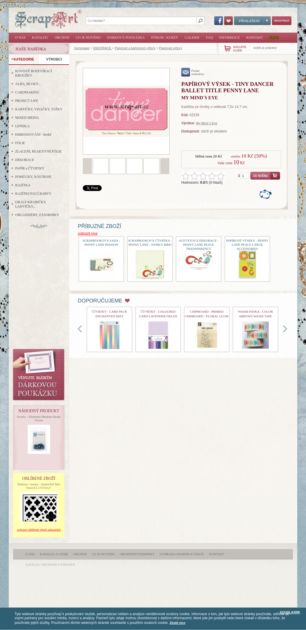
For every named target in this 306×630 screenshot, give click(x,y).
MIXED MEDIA (27, 118)
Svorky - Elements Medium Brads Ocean (39, 418)
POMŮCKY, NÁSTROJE (33, 177)
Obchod (61, 38)
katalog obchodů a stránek (50, 564)
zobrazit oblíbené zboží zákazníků (39, 529)
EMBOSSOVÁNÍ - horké (33, 134)
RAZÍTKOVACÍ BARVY (33, 194)
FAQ (209, 38)
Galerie (192, 38)
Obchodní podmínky (137, 554)
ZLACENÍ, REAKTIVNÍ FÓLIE (38, 151)
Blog (274, 38)
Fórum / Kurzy (164, 38)
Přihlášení (252, 20)
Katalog (40, 38)
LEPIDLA (22, 126)
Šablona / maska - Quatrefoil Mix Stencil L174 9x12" (38, 485)
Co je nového (88, 38)
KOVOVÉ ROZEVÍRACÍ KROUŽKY (33, 73)
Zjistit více (177, 622)
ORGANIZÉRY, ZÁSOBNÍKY (37, 215)
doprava (285, 328)
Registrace (281, 20)
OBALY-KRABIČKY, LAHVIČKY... (30, 204)
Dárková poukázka (126, 38)
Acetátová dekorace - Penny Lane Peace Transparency (198, 244)
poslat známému (192, 72)
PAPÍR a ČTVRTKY (29, 168)
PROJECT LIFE (26, 101)
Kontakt (254, 38)
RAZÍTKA (23, 185)
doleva (80, 328)
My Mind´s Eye (206, 123)
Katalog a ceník (54, 554)
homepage (81, 48)
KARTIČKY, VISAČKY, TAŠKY (38, 109)
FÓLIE (20, 143)
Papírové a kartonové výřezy (135, 48)
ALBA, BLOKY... (28, 84)
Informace (229, 38)
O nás (20, 38)
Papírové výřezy (170, 48)
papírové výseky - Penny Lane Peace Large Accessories (247, 244)
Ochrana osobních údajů (182, 554)
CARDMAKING (27, 92)
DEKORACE (102, 48)
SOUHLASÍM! (290, 612)
